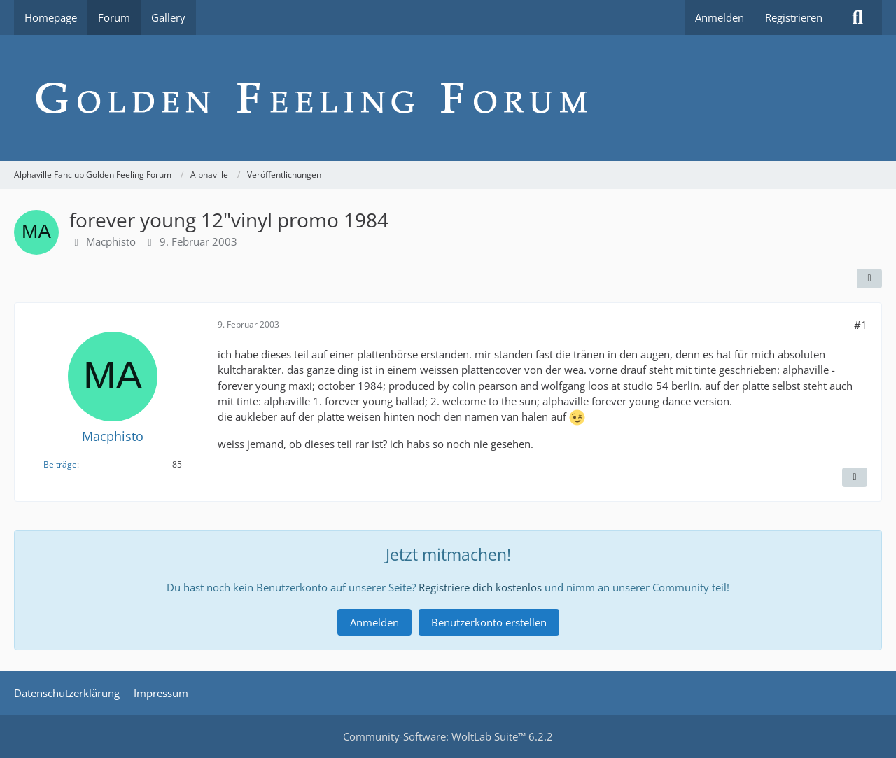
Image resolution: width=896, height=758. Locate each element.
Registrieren (793, 17)
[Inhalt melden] (854, 477)
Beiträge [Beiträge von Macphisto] (60, 464)
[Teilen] (869, 278)
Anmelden (719, 17)
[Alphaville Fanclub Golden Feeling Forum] (448, 98)
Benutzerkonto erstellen (489, 622)
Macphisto (111, 241)
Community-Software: (448, 736)
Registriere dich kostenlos (480, 587)
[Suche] (857, 17)
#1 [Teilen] (860, 325)
